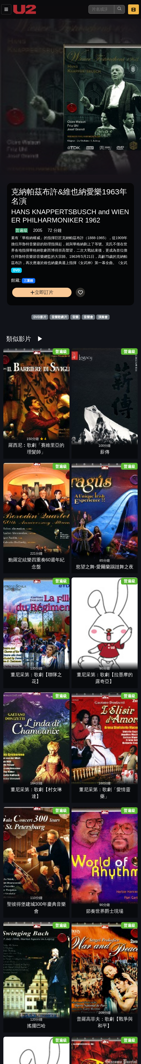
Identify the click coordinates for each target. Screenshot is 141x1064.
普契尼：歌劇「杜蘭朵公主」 (54, 547)
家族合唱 (86, 663)
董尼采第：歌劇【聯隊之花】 (21, 439)
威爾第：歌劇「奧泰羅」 (54, 765)
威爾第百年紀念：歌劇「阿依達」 (54, 711)
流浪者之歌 (21, 718)
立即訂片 (41, 292)
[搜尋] (101, 9)
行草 (119, 935)
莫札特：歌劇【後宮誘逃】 (54, 602)
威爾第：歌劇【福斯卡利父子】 (86, 711)
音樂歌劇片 (59, 317)
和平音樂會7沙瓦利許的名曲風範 (119, 820)
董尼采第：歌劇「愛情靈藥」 (119, 439)
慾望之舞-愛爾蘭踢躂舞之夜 (119, 384)
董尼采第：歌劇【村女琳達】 (86, 439)
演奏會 (103, 317)
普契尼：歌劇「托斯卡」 (86, 547)
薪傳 (54, 391)
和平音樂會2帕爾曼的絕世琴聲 (86, 874)
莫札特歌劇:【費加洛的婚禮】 (21, 602)
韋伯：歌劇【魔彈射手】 (119, 656)
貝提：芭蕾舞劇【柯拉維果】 (21, 928)
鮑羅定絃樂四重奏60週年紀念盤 (87, 384)
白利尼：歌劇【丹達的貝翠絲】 (86, 983)
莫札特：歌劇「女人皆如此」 (86, 602)
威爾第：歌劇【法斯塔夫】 (119, 711)
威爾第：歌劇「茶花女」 (86, 765)
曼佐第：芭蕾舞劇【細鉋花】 (119, 602)
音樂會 (88, 317)
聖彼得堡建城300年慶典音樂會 (21, 493)
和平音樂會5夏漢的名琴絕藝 (86, 820)
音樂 (75, 317)
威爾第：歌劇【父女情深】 (21, 765)
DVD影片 (39, 317)
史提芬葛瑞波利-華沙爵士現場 (119, 983)
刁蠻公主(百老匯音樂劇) (87, 1037)
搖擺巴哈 (86, 500)
